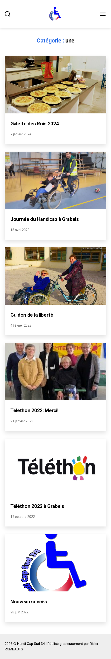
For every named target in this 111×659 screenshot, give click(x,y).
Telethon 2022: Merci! (34, 410)
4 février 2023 (20, 325)
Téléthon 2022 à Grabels (37, 506)
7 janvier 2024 (20, 134)
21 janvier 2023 (21, 421)
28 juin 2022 (19, 612)
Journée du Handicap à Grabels (44, 219)
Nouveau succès (28, 602)
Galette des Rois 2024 (34, 124)
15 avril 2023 (19, 230)
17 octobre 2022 (22, 517)
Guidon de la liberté (31, 315)
